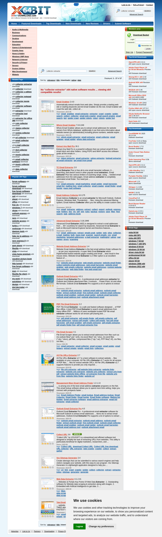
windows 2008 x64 (137, 264)
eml (82, 212)
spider (115, 114)
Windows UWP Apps (20, 56)
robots (102, 118)
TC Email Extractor (64, 167)
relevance (51, 80)
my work (16, 279)
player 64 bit (134, 261)
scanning (74, 239)
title (58, 80)
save (108, 212)
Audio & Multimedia (20, 29)
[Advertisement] (58, 47)
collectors (99, 348)
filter (113, 212)
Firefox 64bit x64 (135, 108)
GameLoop (133, 211)
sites (110, 233)
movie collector (22, 155)
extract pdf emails (80, 320)
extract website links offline (72, 374)
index (58, 472)
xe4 (13, 196)
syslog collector (23, 133)
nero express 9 (18, 241)
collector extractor (24, 84)
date (79, 80)
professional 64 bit (137, 255)
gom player (17, 246)
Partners (37, 531)
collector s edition (24, 92)
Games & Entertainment (22, 47)
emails (80, 348)
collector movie (22, 101)
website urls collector (96, 372)
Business (16, 32)
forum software (19, 181)
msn (14, 271)
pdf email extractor (69, 318)
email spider (70, 139)
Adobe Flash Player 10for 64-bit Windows (138, 68)
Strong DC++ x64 (136, 77)
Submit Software (123, 23)
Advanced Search (136, 14)
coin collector (22, 123)
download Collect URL (83, 446)
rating (73, 80)
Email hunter (83, 397)
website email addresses (95, 267)
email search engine (106, 116)
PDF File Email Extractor (67, 304)
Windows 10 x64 (135, 103)
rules (87, 212)
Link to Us (126, 5)
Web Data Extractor (65, 479)
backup (94, 212)
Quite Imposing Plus (137, 159)
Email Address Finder (70, 395)
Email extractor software (75, 399)
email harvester (110, 184)
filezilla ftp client (19, 274)
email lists (89, 348)
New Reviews (92, 23)
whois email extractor (70, 137)
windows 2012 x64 (137, 267)
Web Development (19, 71)
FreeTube (132, 141)
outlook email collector (110, 293)
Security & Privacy (19, 62)
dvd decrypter (18, 287)
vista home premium (21, 254)
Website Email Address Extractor (71, 246)
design (15, 284)
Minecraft (132, 181)
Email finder (71, 397)
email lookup (87, 395)
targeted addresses (75, 237)
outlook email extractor (71, 290)
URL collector (62, 449)
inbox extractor (68, 158)
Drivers (106, 23)
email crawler (98, 186)
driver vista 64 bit (136, 252)
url (62, 470)
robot (95, 118)
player (15, 199)
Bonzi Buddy (134, 146)
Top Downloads (53, 23)
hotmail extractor (113, 158)
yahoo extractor (97, 158)
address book (74, 214)
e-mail (59, 235)
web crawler (88, 449)
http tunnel (17, 264)
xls (74, 212)
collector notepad (23, 96)
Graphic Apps (17, 50)
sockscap (16, 228)
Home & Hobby (18, 53)
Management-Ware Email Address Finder (74, 383)
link (66, 470)
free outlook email (91, 293)
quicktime (16, 281)
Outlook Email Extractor (67, 276)
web (105, 233)
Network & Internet (20, 59)
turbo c (15, 226)
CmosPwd (133, 198)
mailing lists (71, 186)
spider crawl (73, 118)
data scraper (62, 495)
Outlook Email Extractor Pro (69, 409)
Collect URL (61, 434)
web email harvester (95, 265)
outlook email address (93, 290)
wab (65, 214)
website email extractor (71, 263)
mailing (66, 235)
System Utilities (18, 68)
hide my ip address (20, 236)
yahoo (113, 237)
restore (101, 212)
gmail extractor (82, 158)
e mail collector (22, 145)
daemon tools (18, 231)
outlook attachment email (92, 297)
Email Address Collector (67, 195)
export (102, 209)
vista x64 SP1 (135, 235)
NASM (131, 193)
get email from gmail (83, 160)
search (59, 116)
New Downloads (73, 23)
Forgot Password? (144, 52)
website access (19, 221)
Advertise (14, 531)
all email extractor (64, 160)
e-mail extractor (92, 237)
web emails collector (74, 267)
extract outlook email (72, 293)
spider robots (86, 118)
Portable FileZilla (135, 176)
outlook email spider (86, 295)
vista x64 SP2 (135, 238)
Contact (149, 5)
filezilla (15, 248)
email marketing (83, 184)
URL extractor (76, 449)
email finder (110, 186)
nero (14, 218)
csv (109, 235)
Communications (19, 35)
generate (84, 472)
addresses (71, 233)
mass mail (80, 235)
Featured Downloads (31, 23)
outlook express (19, 213)
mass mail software (72, 188)
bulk (73, 235)
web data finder (77, 269)
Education (16, 44)
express (117, 209)
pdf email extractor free (87, 325)
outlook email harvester (107, 295)
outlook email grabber (66, 295)
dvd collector (21, 150)
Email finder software (99, 397)
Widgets (15, 74)
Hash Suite (133, 121)
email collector (22, 140)
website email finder (112, 263)
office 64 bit (134, 258)
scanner (89, 235)
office (14, 202)
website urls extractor (75, 372)
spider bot (110, 118)
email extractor (82, 114)
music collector (22, 164)
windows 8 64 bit (136, 247)
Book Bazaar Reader (137, 204)
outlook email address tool (68, 297)
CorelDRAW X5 (135, 133)
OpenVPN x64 (134, 62)
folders (64, 212)
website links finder (75, 376)
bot (65, 118)
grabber (70, 114)
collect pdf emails (97, 320)
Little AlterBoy (134, 170)
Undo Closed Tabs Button (139, 152)
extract (87, 209)
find (118, 212)
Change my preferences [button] (101, 526)
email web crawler (88, 116)
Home (14, 23)
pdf (78, 212)
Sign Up (129, 52)
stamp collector (22, 128)
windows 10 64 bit (137, 249)
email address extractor (97, 399)
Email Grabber (62, 102)
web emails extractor (92, 263)
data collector (22, 169)
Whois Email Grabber (66, 125)
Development (17, 41)
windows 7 (17, 208)
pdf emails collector (104, 318)
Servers (15, 65)
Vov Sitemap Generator (66, 458)
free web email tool (93, 269)
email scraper (96, 346)
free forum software (21, 266)
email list (60, 186)
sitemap (66, 472)
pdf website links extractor (89, 369)
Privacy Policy (63, 531)
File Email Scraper (64, 332)
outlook (109, 209)
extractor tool (22, 114)
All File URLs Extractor (66, 355)
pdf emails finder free (66, 325)
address (79, 209)
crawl (101, 114)
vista (14, 251)
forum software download (19, 187)
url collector (21, 138)
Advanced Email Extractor (68, 221)
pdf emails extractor (92, 323)
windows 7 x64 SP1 (137, 244)
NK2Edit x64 (134, 90)
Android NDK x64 (136, 82)
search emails (100, 235)
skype (15, 210)
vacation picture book (22, 259)
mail (58, 212)
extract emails (70, 348)
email (63, 114)
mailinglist (104, 237)
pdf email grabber (74, 323)
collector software (24, 106)
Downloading (49, 531)
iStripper (132, 187)
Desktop (15, 38)
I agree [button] (79, 526)
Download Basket (141, 35)
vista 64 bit (133, 232)
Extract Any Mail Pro (65, 146)
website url (89, 376)
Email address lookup (104, 395)
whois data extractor (86, 139)
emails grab (90, 233)
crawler (108, 114)
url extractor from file (95, 374)
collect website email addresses (70, 265)
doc (70, 212)
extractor (20, 111)
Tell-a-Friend (138, 5)
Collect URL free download (106, 446)
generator (75, 472)
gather (59, 451)
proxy (66, 239)
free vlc (15, 205)
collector (19, 89)
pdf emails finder (86, 318)
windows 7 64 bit (136, 241)
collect (67, 116)
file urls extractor (68, 369)
